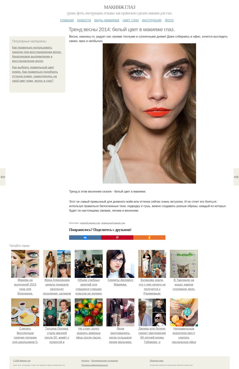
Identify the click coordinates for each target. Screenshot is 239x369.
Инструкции (152, 20)
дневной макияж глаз (90, 223)
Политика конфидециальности (94, 365)
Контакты (85, 361)
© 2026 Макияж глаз (21, 361)
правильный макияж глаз (113, 223)
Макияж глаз (119, 7)
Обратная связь (157, 361)
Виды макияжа (106, 20)
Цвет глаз (131, 20)
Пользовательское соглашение (104, 361)
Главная (67, 20)
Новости (84, 20)
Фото (169, 20)
